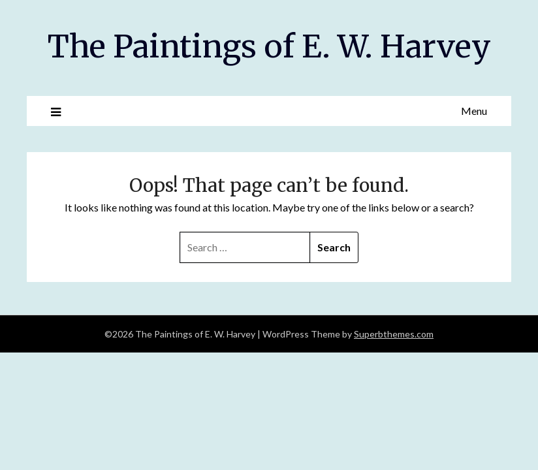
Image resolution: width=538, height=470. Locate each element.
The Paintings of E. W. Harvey (269, 46)
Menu (474, 110)
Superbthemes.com (394, 333)
